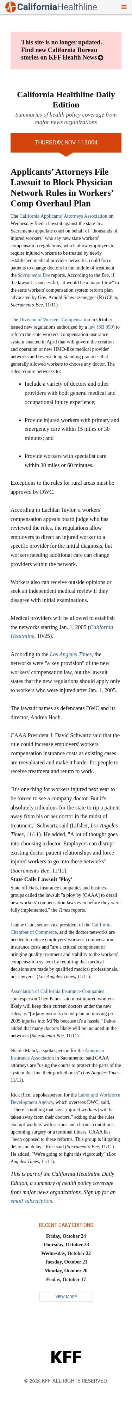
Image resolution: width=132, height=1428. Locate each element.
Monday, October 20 (65, 1270)
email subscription (31, 1201)
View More (66, 1296)
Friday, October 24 (66, 1236)
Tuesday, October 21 (66, 1262)
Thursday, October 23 (66, 1244)
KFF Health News (73, 57)
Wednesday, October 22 (66, 1253)
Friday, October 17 (66, 1279)
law (91, 327)
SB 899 (105, 327)
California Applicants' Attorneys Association (63, 216)
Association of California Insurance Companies (57, 991)
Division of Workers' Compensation (54, 319)
